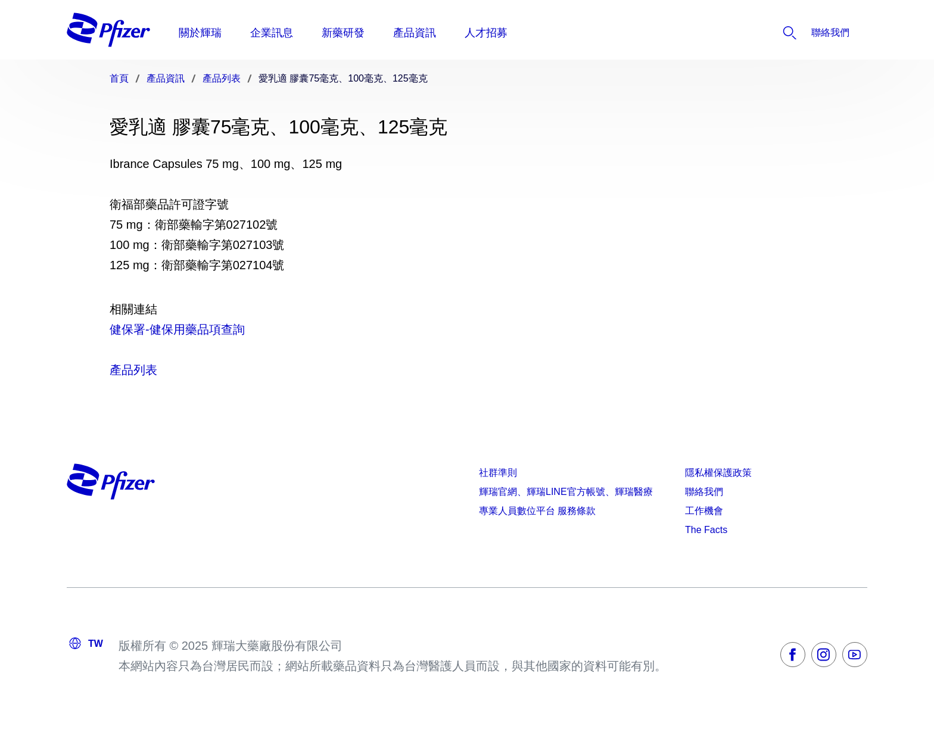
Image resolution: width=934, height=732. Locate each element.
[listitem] (794, 32)
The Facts (706, 530)
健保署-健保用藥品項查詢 (177, 329)
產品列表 (133, 369)
